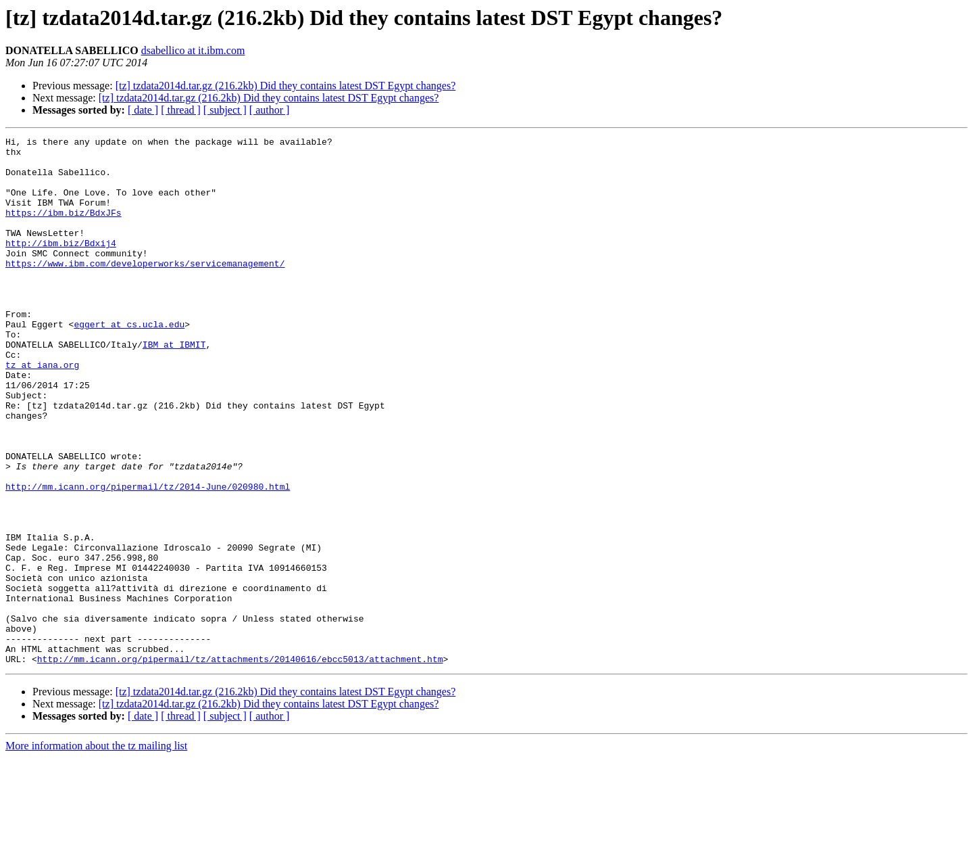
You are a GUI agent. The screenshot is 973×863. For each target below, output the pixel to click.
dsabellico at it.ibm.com (193, 50)
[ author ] (269, 110)
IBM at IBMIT (174, 387)
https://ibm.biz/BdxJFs (63, 229)
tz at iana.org (42, 411)
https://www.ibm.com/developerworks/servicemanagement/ (144, 289)
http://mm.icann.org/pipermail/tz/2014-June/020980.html (147, 557)
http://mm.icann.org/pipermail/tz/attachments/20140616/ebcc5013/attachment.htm (240, 764)
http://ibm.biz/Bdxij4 (60, 265)
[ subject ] (225, 110)
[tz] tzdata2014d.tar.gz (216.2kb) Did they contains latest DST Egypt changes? (286, 85)
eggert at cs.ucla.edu (129, 362)
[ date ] (143, 110)
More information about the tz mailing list (96, 851)
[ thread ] (181, 110)
